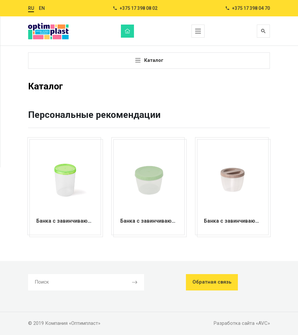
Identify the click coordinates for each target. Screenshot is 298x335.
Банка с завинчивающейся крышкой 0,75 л (174, 221)
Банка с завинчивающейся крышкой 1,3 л (89, 221)
